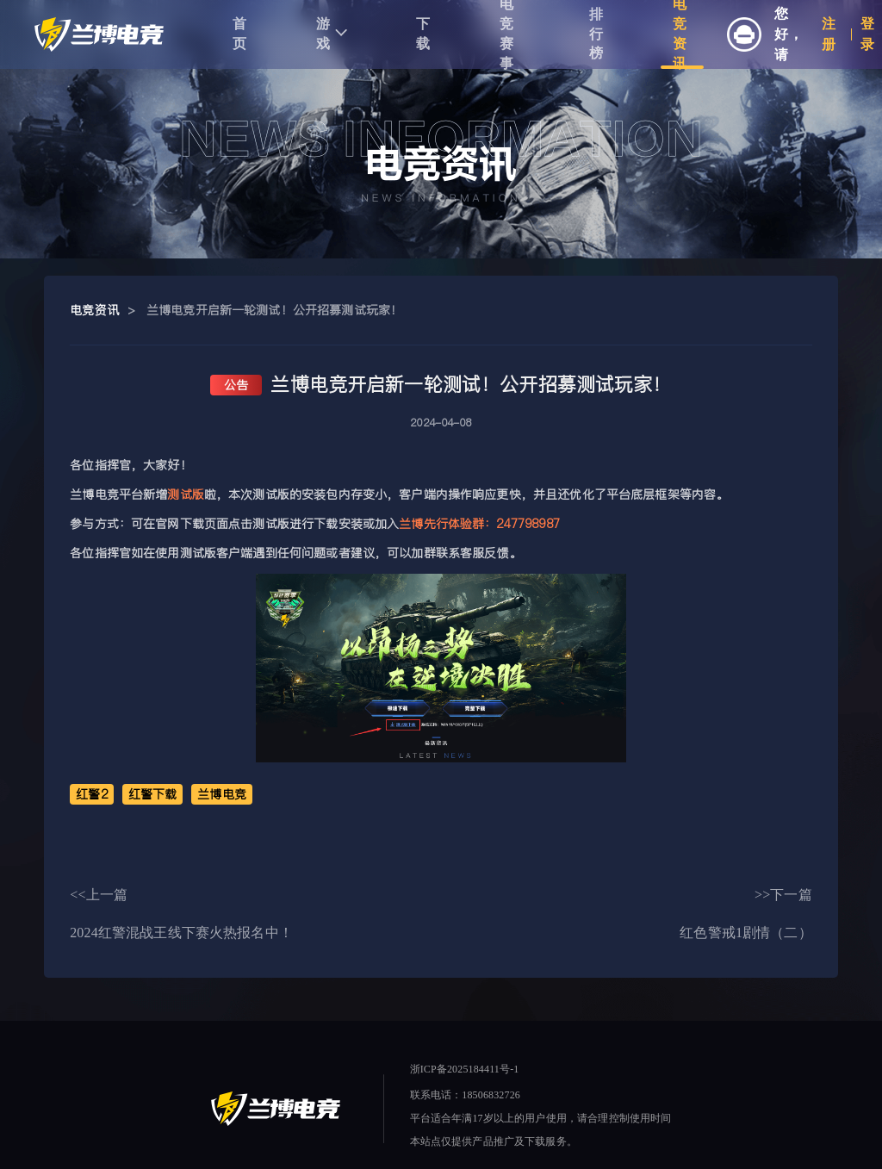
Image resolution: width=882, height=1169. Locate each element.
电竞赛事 (507, 34)
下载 (423, 33)
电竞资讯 (680, 34)
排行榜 (596, 34)
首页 (240, 33)
